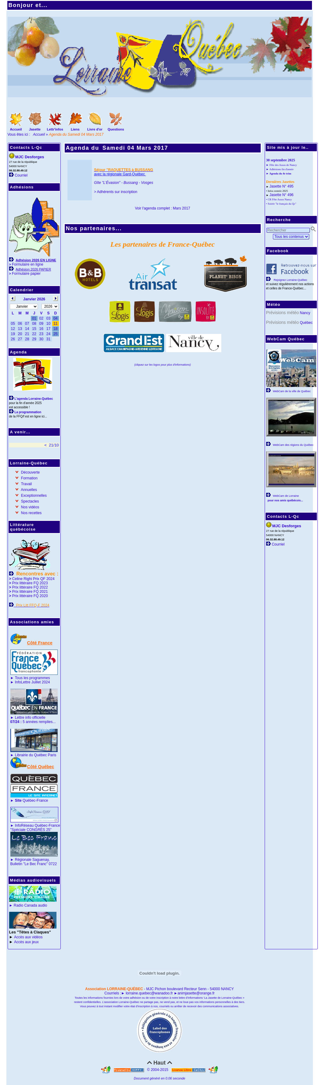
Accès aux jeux (26, 942)
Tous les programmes (32, 678)
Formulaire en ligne (27, 264)
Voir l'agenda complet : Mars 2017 (162, 208)
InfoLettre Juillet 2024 (32, 682)
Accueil (39, 134)
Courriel (21, 175)
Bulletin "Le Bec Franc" (29, 864)
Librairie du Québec (31, 755)
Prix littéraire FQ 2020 (30, 596)
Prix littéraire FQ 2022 (30, 587)
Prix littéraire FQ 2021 (30, 591)
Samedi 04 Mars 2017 (135, 148)
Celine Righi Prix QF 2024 (33, 579)
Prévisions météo (282, 312)
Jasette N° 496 (282, 195)
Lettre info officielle (30, 717)
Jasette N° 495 (282, 186)
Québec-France (31, 800)
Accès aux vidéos (28, 937)
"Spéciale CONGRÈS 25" (31, 830)
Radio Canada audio (30, 905)
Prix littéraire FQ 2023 (30, 583)
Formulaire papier (26, 273)
